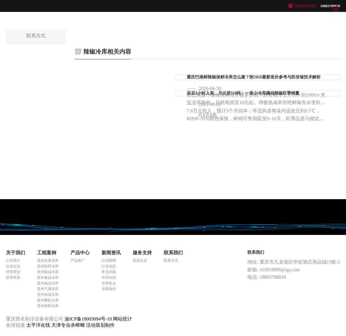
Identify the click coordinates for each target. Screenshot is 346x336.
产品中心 (80, 252)
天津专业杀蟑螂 (68, 325)
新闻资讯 (111, 252)
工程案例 (46, 252)
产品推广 (78, 260)
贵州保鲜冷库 (48, 306)
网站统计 (122, 318)
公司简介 (13, 260)
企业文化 (13, 266)
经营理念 (13, 272)
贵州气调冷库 (48, 289)
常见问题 (109, 272)
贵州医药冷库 (48, 266)
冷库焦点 (109, 283)
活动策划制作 (100, 325)
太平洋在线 (38, 325)
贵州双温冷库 (48, 272)
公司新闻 (109, 260)
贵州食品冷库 (48, 277)
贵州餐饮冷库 (48, 300)
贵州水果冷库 (48, 260)
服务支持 (142, 252)
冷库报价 (109, 289)
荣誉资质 (13, 277)
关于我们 (15, 252)
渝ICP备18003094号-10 (88, 318)
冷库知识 (109, 277)
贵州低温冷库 (48, 294)
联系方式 (171, 260)
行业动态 (109, 266)
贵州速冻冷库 (48, 283)
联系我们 (173, 252)
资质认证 (140, 260)
